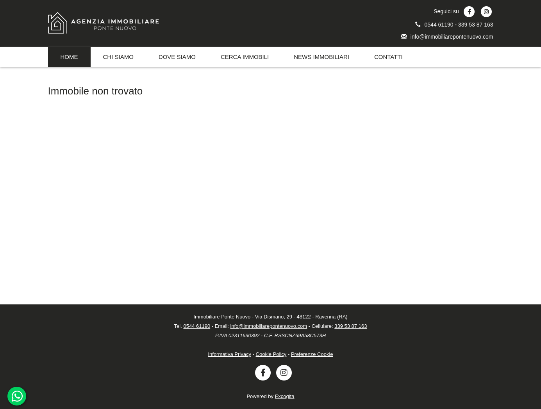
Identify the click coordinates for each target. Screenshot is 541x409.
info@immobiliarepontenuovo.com (452, 37)
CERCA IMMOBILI (245, 56)
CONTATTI (388, 56)
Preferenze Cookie (312, 354)
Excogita (285, 396)
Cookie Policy (271, 354)
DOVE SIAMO (177, 56)
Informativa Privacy (229, 354)
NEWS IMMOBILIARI (321, 56)
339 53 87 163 (475, 24)
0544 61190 (440, 24)
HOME (69, 56)
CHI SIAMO (118, 56)
